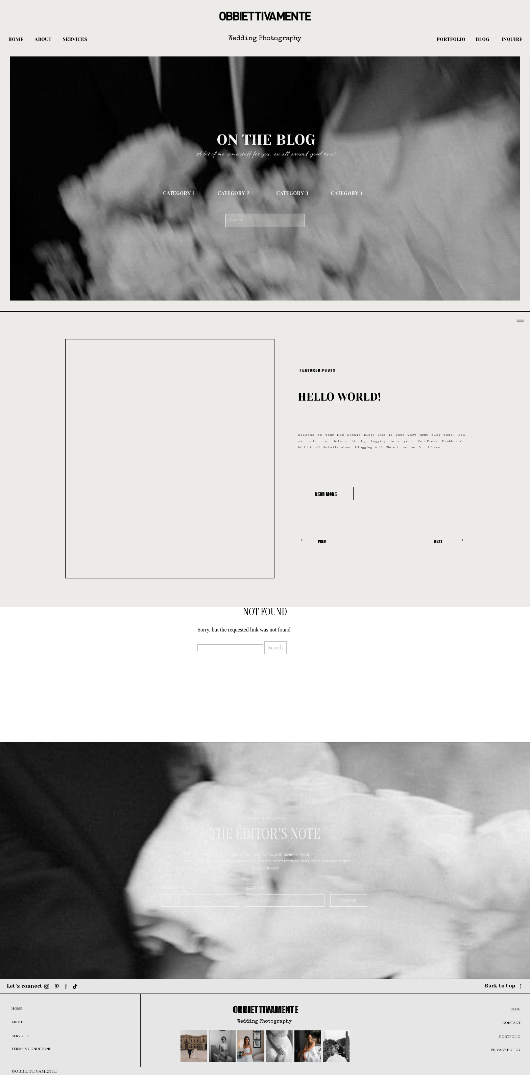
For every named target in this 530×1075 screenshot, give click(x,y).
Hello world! (339, 397)
